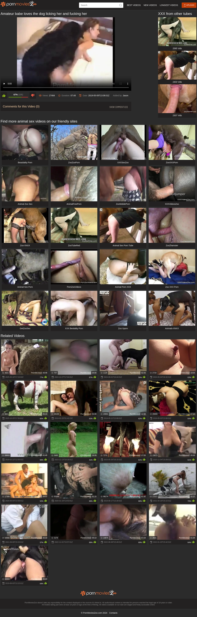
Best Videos (134, 5)
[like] (4, 95)
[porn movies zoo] (19, 4)
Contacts (113, 613)
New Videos (150, 5)
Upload (189, 5)
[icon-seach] (120, 5)
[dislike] (32, 95)
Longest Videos (169, 5)
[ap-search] (101, 5)
